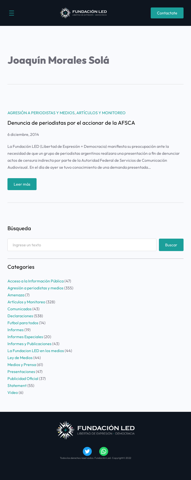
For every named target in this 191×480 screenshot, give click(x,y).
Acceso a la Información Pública (35, 280)
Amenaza (15, 294)
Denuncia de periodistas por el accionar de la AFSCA (71, 123)
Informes (15, 329)
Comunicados (19, 308)
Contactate (167, 12)
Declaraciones (20, 315)
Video (12, 392)
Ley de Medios (20, 357)
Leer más (23, 185)
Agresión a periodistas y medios (41, 112)
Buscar (171, 244)
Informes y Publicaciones (29, 343)
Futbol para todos (22, 322)
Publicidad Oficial (22, 378)
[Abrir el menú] (11, 13)
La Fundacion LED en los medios (35, 350)
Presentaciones (21, 371)
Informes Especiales (25, 336)
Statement (17, 385)
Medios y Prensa (21, 364)
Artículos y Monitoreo (101, 112)
